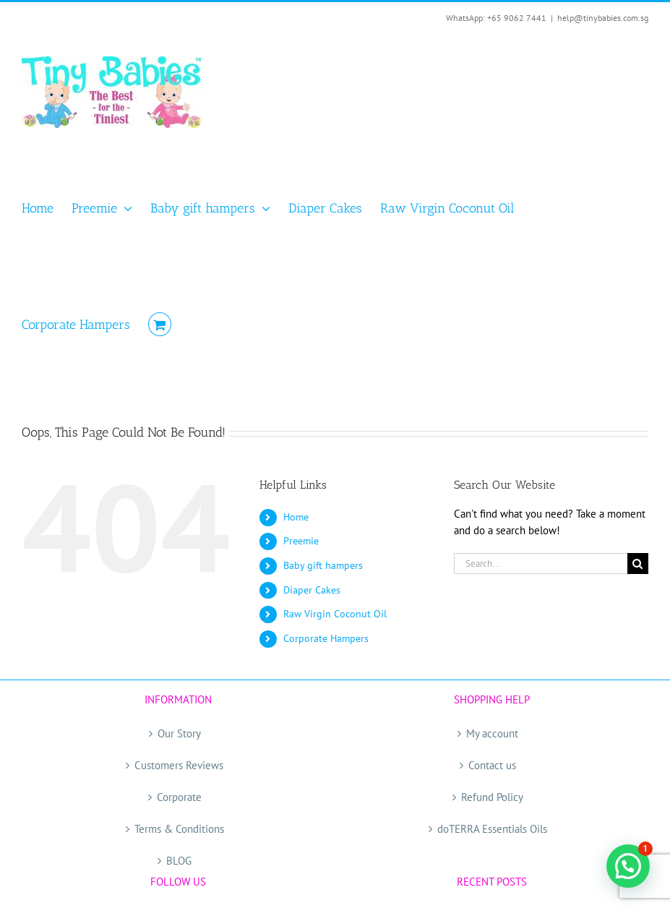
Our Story (179, 733)
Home (296, 516)
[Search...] (540, 563)
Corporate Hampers (326, 638)
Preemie (301, 540)
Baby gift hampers (323, 565)
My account (492, 733)
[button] (628, 866)
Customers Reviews (178, 765)
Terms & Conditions (179, 829)
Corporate (179, 797)
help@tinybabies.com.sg (602, 17)
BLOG (179, 861)
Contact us (492, 765)
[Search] (637, 563)
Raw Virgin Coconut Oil (335, 613)
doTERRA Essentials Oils (492, 829)
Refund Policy (492, 797)
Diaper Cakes (311, 589)
